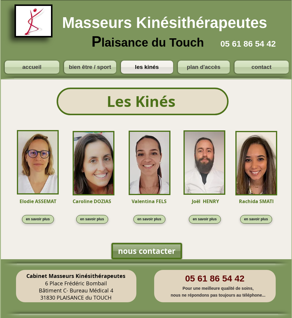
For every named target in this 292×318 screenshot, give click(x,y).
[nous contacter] (146, 251)
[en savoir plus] (38, 219)
